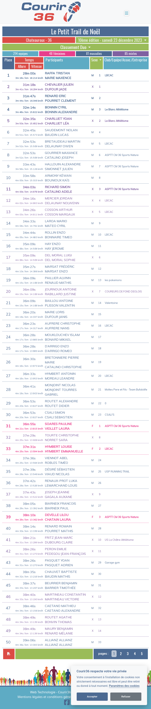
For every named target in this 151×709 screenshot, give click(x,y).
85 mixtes (131, 53)
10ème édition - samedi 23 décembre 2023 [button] (110, 40)
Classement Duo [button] (73, 47)
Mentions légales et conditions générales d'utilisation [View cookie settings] (57, 697)
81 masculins (94, 53)
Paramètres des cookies (124, 686)
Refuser (125, 696)
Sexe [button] (95, 60)
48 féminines (57, 53)
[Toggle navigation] (126, 13)
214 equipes (20, 53)
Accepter (92, 696)
